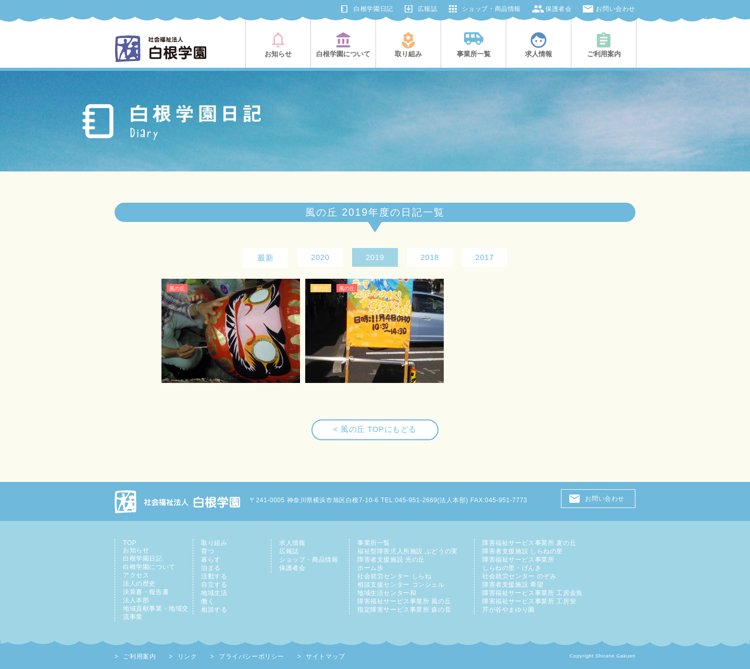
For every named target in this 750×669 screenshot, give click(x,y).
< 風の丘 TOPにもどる (375, 429)
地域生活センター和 (386, 593)
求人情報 (292, 543)
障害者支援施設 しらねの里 (522, 551)
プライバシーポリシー (251, 656)
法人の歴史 (139, 583)
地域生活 (214, 593)
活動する (214, 576)
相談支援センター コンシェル (401, 584)
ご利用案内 (139, 656)
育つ (207, 551)
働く (207, 601)
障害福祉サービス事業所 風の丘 (404, 601)
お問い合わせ (615, 9)
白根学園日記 (373, 9)
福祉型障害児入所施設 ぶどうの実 (407, 551)
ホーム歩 (370, 568)
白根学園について (149, 567)
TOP (129, 543)
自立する (214, 584)
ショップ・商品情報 (491, 9)
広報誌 (428, 9)
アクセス (136, 575)
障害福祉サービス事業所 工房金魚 (532, 593)
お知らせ (136, 550)
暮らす (211, 559)
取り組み (214, 543)
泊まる (211, 568)
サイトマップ (325, 656)
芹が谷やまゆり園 (508, 609)
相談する (214, 609)
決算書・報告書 (146, 592)
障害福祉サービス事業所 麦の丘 (529, 543)
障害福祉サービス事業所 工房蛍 (529, 601)
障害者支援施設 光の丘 (391, 559)
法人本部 (136, 600)
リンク (187, 656)
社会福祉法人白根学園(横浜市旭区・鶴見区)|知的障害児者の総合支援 (161, 49)
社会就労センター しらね (394, 576)
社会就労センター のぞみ (519, 576)
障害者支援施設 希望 (512, 584)
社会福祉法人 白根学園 (178, 501)
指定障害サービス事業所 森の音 (404, 609)
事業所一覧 (373, 543)
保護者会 (558, 9)
